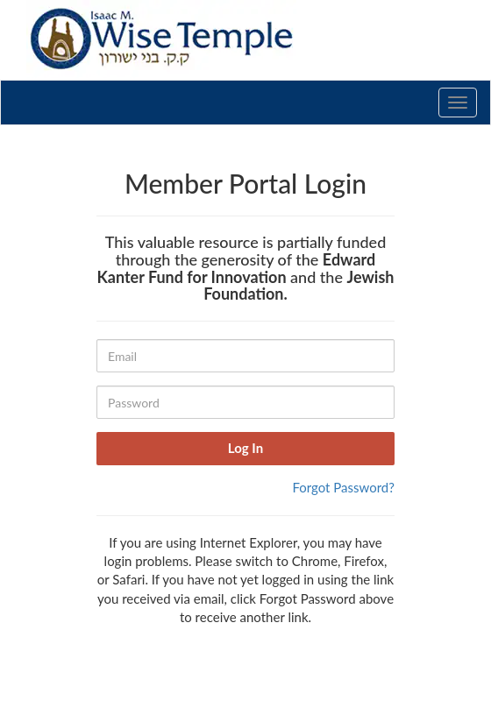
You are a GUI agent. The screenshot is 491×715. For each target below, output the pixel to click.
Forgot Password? (343, 487)
